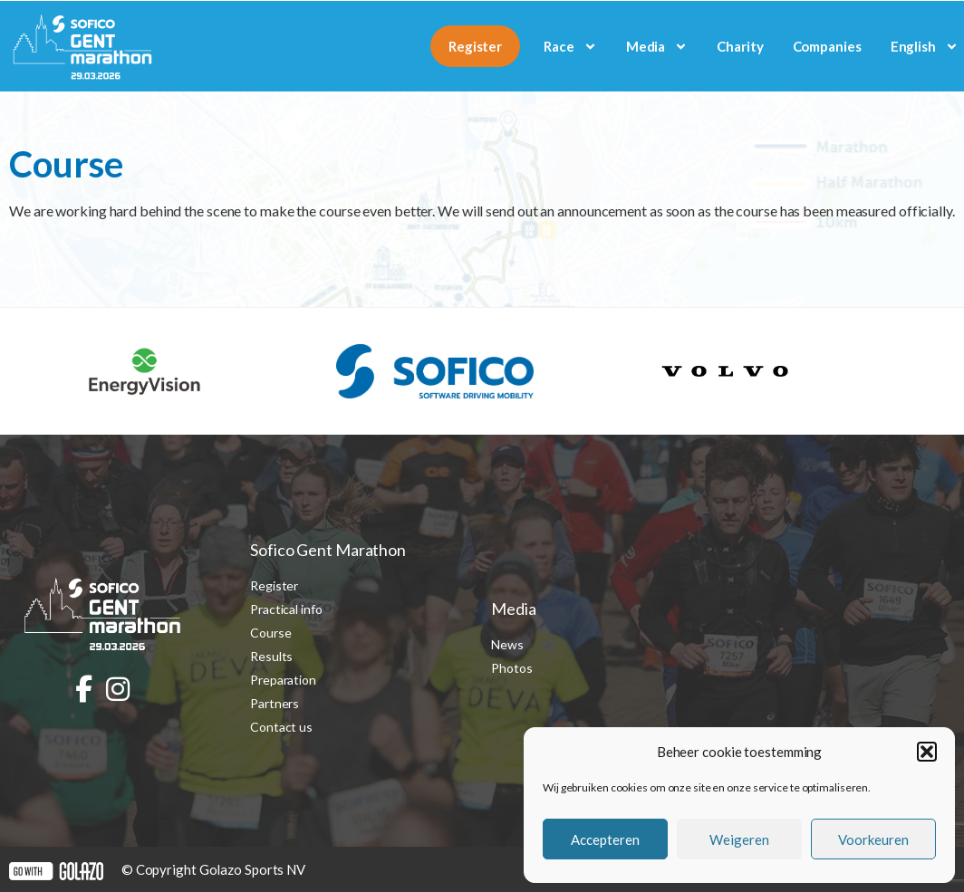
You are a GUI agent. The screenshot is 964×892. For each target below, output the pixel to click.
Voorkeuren (873, 839)
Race (570, 46)
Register (475, 46)
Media (657, 46)
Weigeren (739, 839)
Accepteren (605, 839)
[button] (927, 752)
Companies (827, 46)
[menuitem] (924, 46)
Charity (740, 46)
